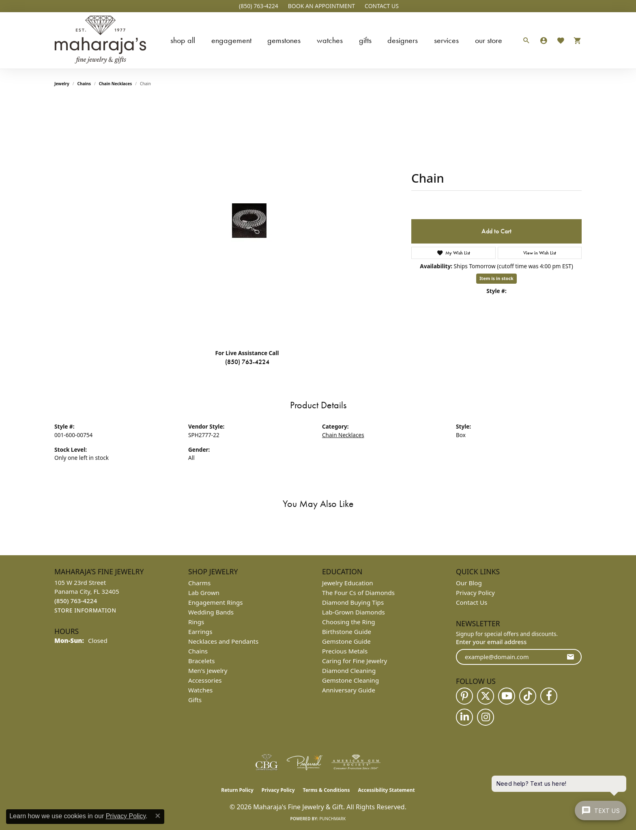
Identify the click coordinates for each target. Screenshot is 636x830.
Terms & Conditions (326, 790)
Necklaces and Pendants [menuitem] (223, 641)
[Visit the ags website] (356, 762)
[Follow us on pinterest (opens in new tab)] (464, 696)
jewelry (61, 83)
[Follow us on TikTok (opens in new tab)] (527, 696)
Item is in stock (496, 278)
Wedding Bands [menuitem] (211, 612)
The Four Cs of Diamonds (358, 593)
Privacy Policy (475, 593)
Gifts (365, 40)
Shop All (182, 40)
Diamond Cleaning (349, 670)
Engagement (231, 40)
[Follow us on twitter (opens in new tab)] (485, 696)
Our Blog (469, 583)
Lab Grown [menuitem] (203, 593)
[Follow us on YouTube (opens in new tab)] (506, 696)
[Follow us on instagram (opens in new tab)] (485, 717)
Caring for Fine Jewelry (354, 661)
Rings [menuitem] (196, 622)
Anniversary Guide (348, 690)
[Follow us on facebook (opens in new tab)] (548, 696)
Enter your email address (491, 642)
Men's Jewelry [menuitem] (208, 670)
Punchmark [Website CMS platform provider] (333, 818)
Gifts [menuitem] (195, 700)
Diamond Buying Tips (353, 602)
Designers (402, 40)
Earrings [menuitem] (200, 631)
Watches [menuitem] (200, 690)
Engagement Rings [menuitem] (215, 602)
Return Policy (237, 790)
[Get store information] (85, 610)
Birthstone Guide (346, 631)
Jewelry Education (347, 583)
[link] (257, 6)
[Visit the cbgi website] (266, 762)
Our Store (488, 40)
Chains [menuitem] (198, 651)
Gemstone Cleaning (350, 680)
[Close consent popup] (157, 815)
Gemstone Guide (346, 641)
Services (446, 40)
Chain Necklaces (115, 83)
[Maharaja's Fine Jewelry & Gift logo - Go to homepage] (100, 40)
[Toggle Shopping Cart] (575, 40)
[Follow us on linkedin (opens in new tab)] (464, 717)
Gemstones (284, 40)
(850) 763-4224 (247, 362)
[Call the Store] (75, 601)
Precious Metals (344, 651)
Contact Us (471, 602)
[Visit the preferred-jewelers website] (304, 762)
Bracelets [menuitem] (201, 661)
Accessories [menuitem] (205, 680)
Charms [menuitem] (199, 583)
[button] (320, 6)
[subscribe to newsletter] (570, 657)
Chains (84, 83)
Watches (330, 40)
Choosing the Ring (348, 622)
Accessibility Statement (386, 790)
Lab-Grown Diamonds (353, 612)
